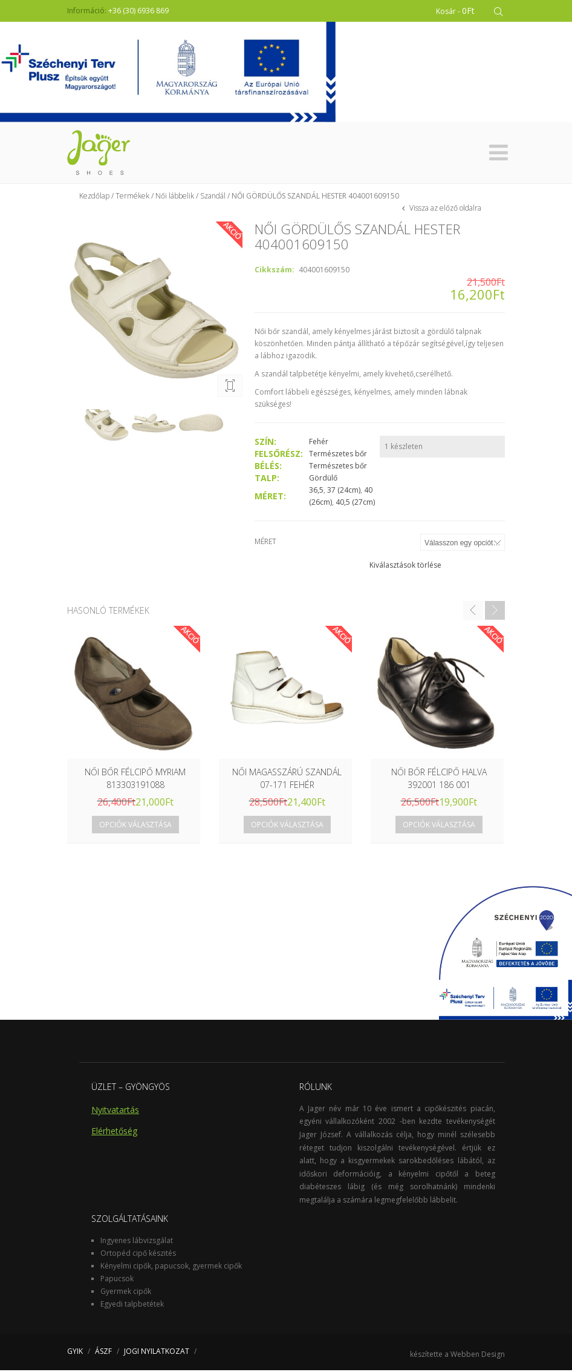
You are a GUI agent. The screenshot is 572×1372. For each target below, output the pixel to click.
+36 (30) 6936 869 (138, 10)
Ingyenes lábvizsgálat (136, 1242)
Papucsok (117, 1280)
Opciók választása (135, 826)
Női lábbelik (174, 197)
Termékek (132, 197)
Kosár (455, 10)
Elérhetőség (114, 1132)
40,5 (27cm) (355, 504)
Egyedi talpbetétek (132, 1306)
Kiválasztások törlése (405, 567)
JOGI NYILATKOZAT (156, 1353)
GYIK (75, 1353)
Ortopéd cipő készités (138, 1255)
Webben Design (477, 1356)
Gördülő (323, 479)
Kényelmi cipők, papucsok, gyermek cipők (171, 1267)
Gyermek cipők (125, 1293)
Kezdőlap (94, 197)
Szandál (213, 197)
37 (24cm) (343, 492)
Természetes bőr (338, 455)
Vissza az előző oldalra (444, 210)
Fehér (318, 443)
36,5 (316, 492)
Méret (265, 543)
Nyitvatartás (115, 1111)
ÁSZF (103, 1353)
